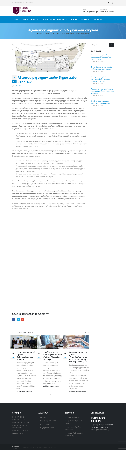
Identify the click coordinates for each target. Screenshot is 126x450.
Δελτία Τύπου (19, 86)
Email (22, 319)
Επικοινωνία (98, 19)
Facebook (13, 319)
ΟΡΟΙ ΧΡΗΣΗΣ (18, 417)
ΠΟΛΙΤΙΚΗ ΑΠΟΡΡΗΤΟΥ (21, 422)
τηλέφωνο (103, 10)
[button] (49, 395)
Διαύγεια (43, 417)
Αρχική (16, 19)
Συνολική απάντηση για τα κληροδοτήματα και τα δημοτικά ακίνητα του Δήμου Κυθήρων (78, 357)
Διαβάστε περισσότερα (25, 391)
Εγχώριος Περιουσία (48, 421)
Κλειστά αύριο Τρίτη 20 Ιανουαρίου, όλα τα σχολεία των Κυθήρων (101, 57)
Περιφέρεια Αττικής (47, 428)
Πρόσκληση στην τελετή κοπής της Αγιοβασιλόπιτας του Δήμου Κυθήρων (102, 91)
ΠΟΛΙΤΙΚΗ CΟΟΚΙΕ (19, 420)
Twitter (18, 319)
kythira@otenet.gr (90, 12)
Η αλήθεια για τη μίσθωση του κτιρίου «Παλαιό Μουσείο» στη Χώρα (52, 355)
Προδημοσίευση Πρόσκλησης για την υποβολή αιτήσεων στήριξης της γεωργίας (101, 79)
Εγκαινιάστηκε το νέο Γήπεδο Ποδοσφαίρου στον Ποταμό (26, 355)
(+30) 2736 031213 (107, 12)
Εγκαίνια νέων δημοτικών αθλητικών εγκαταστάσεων (100, 102)
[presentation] (85, 332)
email (84, 10)
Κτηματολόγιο (45, 424)
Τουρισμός (74, 19)
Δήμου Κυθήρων (72, 417)
